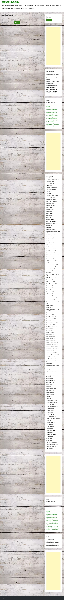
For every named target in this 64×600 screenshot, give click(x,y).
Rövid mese (58, 5)
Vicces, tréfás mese (50, 444)
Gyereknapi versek (50, 266)
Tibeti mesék (49, 426)
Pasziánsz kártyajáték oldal (52, 544)
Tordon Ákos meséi (50, 430)
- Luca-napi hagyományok (52, 120)
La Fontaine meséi (50, 316)
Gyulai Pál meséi (50, 268)
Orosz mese (49, 378)
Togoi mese (49, 428)
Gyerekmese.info (11, 2)
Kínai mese (48, 307)
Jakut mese (49, 293)
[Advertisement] (53, 46)
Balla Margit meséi (50, 199)
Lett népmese (49, 324)
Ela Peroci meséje (50, 236)
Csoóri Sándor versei (51, 221)
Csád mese (48, 217)
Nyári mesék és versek (51, 371)
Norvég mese (49, 369)
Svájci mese (49, 396)
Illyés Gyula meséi (50, 283)
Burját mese (49, 211)
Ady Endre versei (50, 181)
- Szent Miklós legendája (51, 109)
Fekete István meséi (50, 248)
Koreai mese (49, 312)
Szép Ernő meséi (50, 404)
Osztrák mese (49, 382)
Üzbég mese (49, 440)
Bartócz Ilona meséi (50, 201)
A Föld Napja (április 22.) (51, 89)
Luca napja (48, 330)
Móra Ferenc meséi (15, 8)
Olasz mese (49, 373)
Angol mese (49, 191)
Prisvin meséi (49, 384)
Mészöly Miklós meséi (51, 344)
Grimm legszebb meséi (28, 5)
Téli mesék (48, 424)
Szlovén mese (49, 410)
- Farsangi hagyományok (51, 114)
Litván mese (49, 328)
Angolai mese (49, 193)
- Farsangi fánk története (52, 115)
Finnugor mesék (50, 252)
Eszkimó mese (49, 240)
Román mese (49, 390)
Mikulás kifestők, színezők (52, 85)
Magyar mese (49, 334)
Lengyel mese (49, 320)
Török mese (49, 432)
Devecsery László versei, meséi (53, 231)
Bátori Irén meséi (50, 203)
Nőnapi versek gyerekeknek (52, 365)
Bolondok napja (49, 209)
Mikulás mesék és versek (51, 348)
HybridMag (59, 598)
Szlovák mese (49, 408)
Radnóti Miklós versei (51, 388)
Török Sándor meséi (50, 434)
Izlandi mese (49, 291)
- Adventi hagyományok (51, 112)
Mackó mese (49, 332)
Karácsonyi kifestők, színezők (52, 81)
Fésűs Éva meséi (50, 250)
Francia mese (49, 258)
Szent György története (51, 402)
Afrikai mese (49, 183)
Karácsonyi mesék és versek (52, 301)
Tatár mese (48, 420)
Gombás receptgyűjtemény (52, 545)
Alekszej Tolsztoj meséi (51, 187)
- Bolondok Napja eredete (52, 126)
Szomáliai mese (49, 412)
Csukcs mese (49, 225)
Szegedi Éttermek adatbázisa (52, 542)
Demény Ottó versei (50, 229)
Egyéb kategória (50, 234)
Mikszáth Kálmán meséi (51, 346)
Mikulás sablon (49, 83)
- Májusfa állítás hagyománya (52, 124)
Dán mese (48, 227)
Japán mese (49, 295)
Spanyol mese (49, 394)
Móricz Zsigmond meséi (51, 354)
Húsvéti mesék (49, 281)
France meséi (49, 256)
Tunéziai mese (49, 436)
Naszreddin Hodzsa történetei (53, 360)
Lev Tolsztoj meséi (50, 326)
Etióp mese (48, 244)
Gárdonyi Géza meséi (51, 260)
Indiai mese (49, 285)
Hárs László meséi (50, 277)
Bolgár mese (49, 207)
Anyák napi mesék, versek (52, 195)
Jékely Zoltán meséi (50, 297)
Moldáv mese (49, 350)
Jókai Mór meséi (50, 299)
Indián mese (49, 287)
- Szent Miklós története (51, 108)
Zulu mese (48, 448)
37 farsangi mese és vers (51, 179)
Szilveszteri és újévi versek (52, 406)
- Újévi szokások (50, 121)
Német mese (49, 363)
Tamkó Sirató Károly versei (52, 418)
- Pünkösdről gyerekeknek (52, 117)
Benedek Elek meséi (39, 5)
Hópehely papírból (50, 87)
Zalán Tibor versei (50, 446)
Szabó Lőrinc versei (50, 400)
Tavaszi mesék (18, 5)
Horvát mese (49, 279)
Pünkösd (48, 386)
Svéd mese (48, 398)
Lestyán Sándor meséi (51, 322)
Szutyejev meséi (50, 416)
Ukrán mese (49, 438)
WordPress (53, 598)
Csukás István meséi (50, 223)
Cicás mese (31, 8)
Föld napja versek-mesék (8, 5)
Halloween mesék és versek (52, 274)
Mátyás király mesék (50, 5)
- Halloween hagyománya (52, 123)
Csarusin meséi (49, 219)
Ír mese (48, 289)
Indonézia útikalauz (50, 541)
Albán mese (49, 185)
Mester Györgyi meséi (51, 342)
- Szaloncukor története (51, 111)
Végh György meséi (50, 442)
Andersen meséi (6, 8)
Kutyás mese (24, 8)
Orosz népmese (49, 380)
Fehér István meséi (50, 246)
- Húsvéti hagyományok (51, 118)
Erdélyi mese (49, 238)
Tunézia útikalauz (50, 539)
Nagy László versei (50, 358)
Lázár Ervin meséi (50, 318)
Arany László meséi (50, 197)
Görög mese (49, 262)
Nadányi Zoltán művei (51, 356)
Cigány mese (49, 215)
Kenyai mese (49, 305)
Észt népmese (49, 242)
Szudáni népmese (50, 414)
